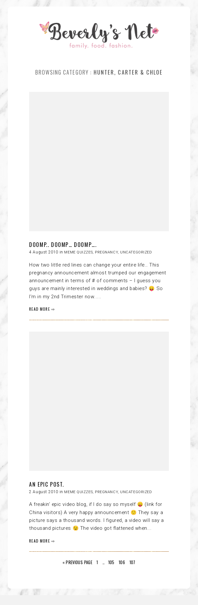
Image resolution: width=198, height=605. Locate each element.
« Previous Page (77, 562)
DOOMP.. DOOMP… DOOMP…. (63, 245)
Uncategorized (136, 252)
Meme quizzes (78, 252)
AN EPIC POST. (46, 484)
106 (122, 562)
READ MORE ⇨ (42, 309)
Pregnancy (106, 252)
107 (132, 562)
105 (111, 562)
